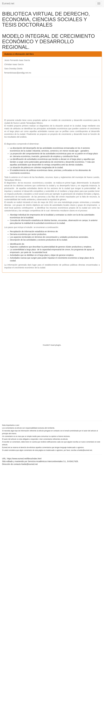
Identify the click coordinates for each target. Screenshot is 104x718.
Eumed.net (8, 3)
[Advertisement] (52, 99)
